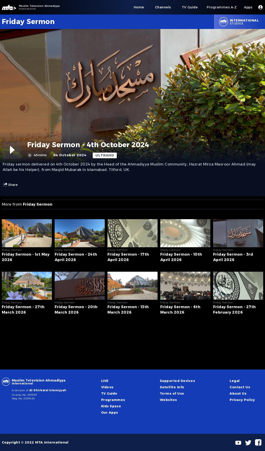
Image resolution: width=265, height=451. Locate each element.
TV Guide (109, 393)
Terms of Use (172, 393)
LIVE (105, 381)
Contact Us (240, 387)
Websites (168, 400)
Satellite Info (172, 387)
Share (10, 184)
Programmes (113, 400)
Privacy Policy (242, 400)
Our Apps (109, 412)
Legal (235, 381)
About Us (238, 393)
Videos (107, 387)
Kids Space (111, 406)
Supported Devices (177, 381)
